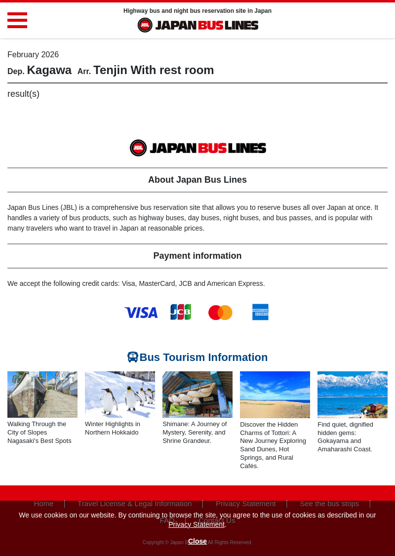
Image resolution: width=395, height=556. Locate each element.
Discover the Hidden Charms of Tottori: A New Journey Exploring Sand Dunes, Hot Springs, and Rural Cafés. (273, 445)
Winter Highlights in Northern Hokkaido (112, 428)
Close (197, 541)
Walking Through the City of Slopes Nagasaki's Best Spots (39, 432)
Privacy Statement (196, 524)
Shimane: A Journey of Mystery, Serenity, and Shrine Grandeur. (194, 432)
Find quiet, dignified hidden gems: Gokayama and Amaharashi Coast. (345, 437)
